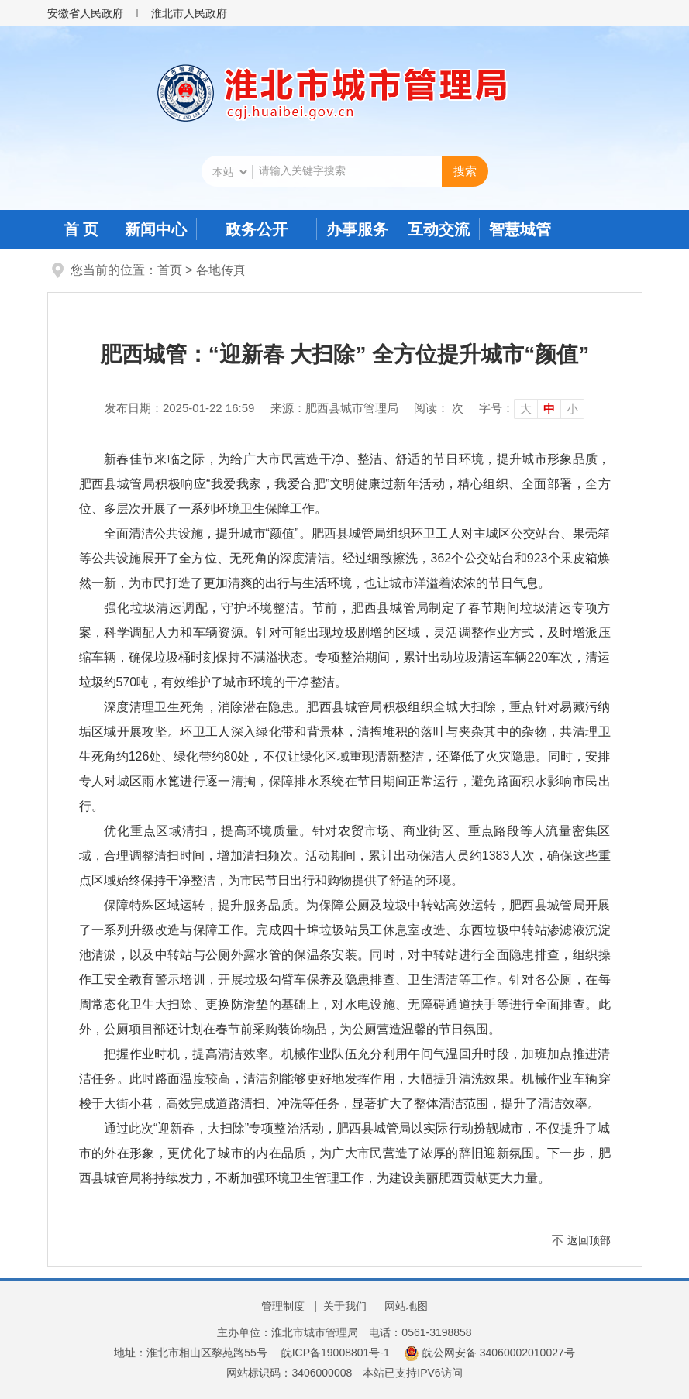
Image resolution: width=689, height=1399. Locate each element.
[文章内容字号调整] (531, 408)
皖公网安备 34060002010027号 (489, 1352)
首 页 (81, 229)
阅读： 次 (438, 407)
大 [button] (526, 408)
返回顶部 (589, 1240)
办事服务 (357, 229)
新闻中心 (156, 229)
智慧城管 (520, 229)
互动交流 (439, 229)
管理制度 (283, 1306)
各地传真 (221, 270)
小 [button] (572, 408)
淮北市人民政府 (189, 13)
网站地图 (406, 1306)
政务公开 (257, 229)
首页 (169, 270)
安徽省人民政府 (85, 13)
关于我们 (345, 1306)
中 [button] (549, 408)
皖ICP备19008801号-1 (335, 1352)
